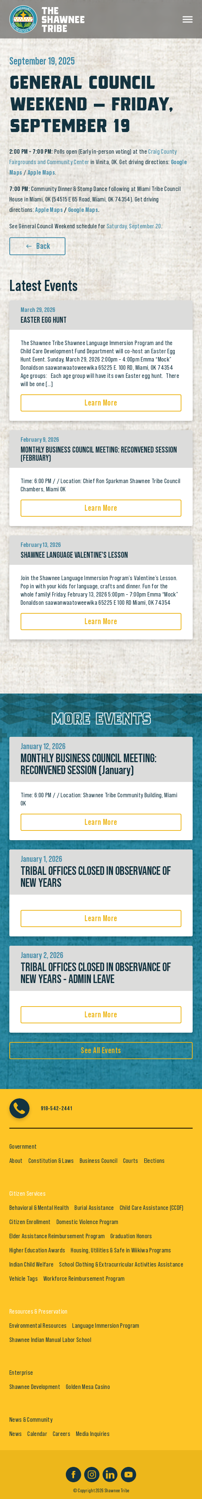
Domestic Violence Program (87, 1221)
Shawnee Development (34, 1386)
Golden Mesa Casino (88, 1386)
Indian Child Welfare (31, 1264)
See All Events (101, 1050)
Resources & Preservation (38, 1311)
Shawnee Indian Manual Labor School (50, 1339)
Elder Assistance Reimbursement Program (57, 1236)
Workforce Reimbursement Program (84, 1278)
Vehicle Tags (23, 1278)
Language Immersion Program (105, 1325)
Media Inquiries (93, 1433)
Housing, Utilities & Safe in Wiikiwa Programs (121, 1250)
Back (37, 246)
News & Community (30, 1419)
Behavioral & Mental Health (39, 1207)
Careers (61, 1433)
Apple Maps (49, 209)
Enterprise (21, 1372)
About (16, 1160)
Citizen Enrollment (30, 1221)
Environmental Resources (38, 1325)
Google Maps (83, 209)
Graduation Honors (131, 1236)
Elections (154, 1160)
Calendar (37, 1433)
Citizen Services (27, 1193)
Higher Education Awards (37, 1250)
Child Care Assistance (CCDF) (152, 1207)
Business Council (98, 1160)
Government (23, 1146)
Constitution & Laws (51, 1160)
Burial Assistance (94, 1207)
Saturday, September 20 (134, 226)
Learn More (101, 403)
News (15, 1433)
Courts (130, 1160)
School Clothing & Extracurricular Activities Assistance (121, 1264)
